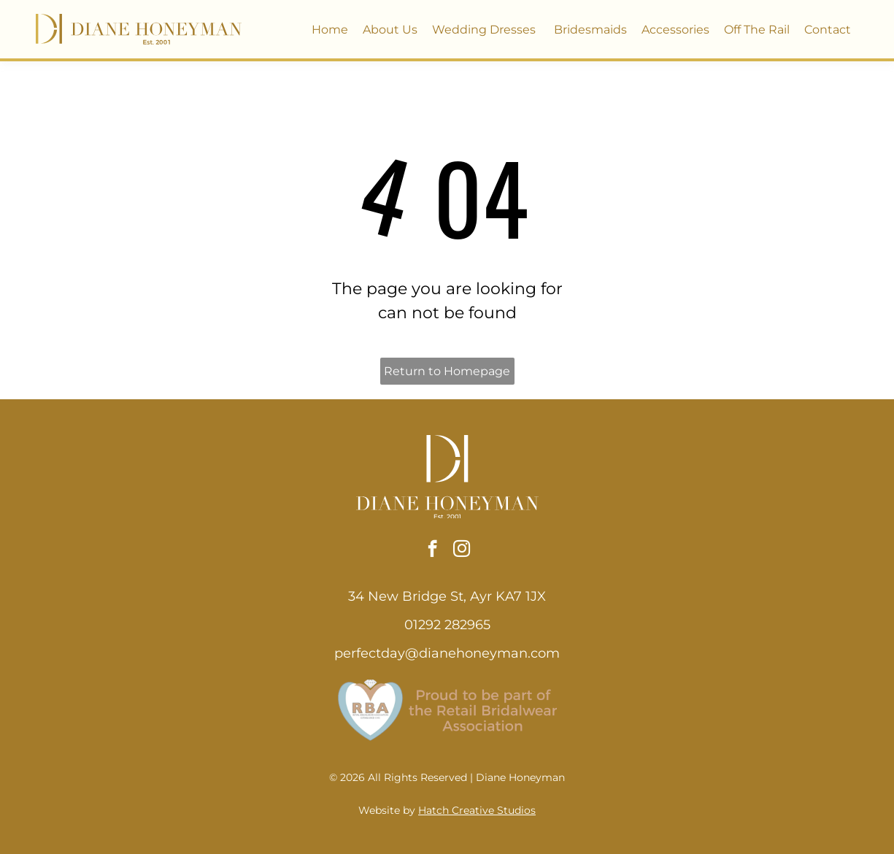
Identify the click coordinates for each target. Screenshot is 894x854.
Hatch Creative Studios (477, 810)
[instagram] (461, 550)
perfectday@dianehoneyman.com (447, 653)
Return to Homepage (447, 371)
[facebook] (432, 550)
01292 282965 (447, 625)
